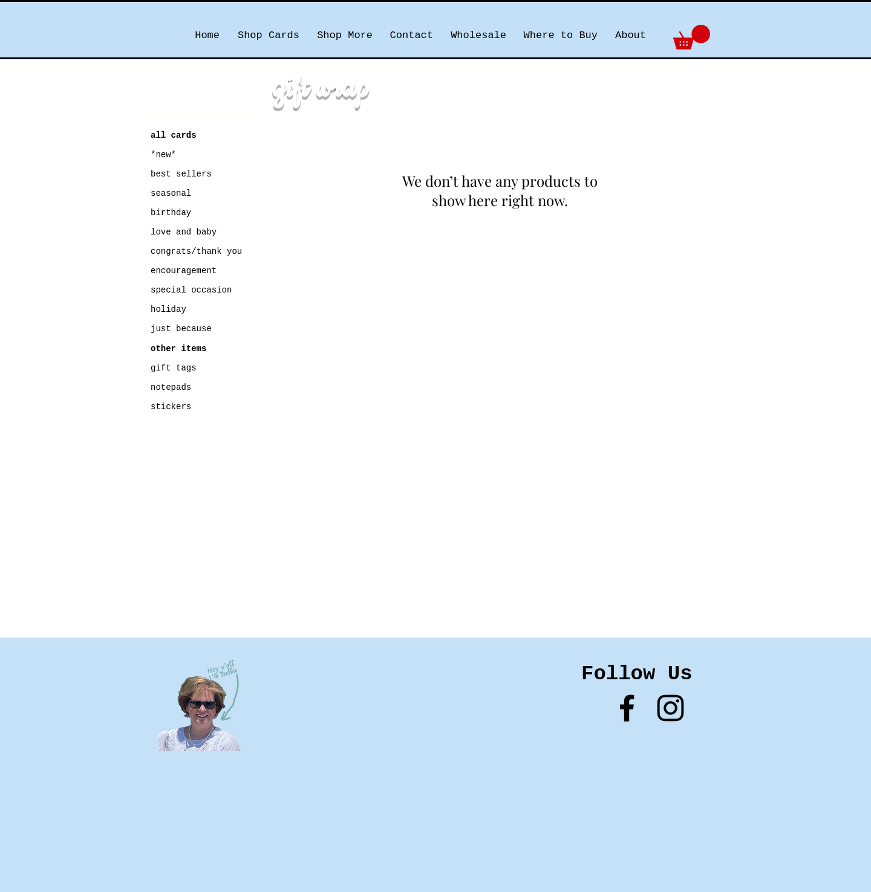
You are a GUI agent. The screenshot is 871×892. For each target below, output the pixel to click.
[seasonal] (183, 194)
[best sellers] (183, 174)
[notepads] (171, 388)
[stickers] (179, 407)
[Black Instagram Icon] (670, 708)
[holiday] (172, 310)
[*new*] (194, 155)
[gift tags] (174, 368)
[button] (691, 37)
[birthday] (171, 213)
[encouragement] (184, 271)
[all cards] (174, 136)
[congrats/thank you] (197, 252)
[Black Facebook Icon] (627, 708)
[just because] (183, 329)
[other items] (178, 349)
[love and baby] (184, 232)
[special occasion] (199, 290)
